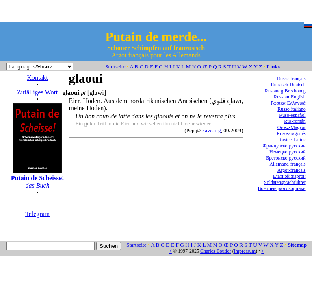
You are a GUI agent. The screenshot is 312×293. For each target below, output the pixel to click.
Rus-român (295, 121)
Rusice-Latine (292, 139)
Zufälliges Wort (37, 92)
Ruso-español (292, 115)
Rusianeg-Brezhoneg (285, 91)
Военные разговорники (282, 188)
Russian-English (290, 97)
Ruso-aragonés (291, 133)
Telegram (37, 213)
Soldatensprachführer (285, 182)
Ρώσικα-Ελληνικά (288, 103)
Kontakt (37, 77)
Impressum (245, 251)
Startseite (115, 66)
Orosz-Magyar (291, 127)
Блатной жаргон (289, 176)
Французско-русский (284, 146)
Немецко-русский (287, 152)
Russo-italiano (291, 109)
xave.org (211, 130)
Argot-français (291, 170)
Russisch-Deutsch (288, 84)
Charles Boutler (215, 251)
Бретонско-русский (286, 158)
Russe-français (291, 78)
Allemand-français (287, 164)
